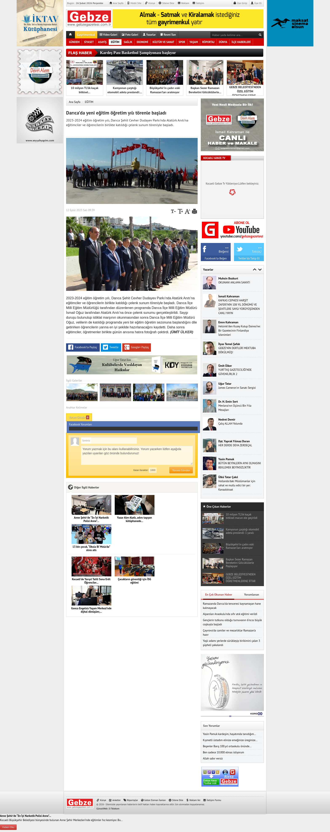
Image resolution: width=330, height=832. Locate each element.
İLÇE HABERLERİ (241, 42)
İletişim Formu (212, 800)
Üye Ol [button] (256, 3)
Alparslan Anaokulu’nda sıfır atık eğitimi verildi (230, 614)
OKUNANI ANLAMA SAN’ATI (234, 282)
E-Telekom (114, 808)
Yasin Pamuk (226, 459)
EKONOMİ (142, 42)
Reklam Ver (193, 800)
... (227, 246)
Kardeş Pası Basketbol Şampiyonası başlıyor (138, 52)
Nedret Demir (226, 419)
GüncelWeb (101, 808)
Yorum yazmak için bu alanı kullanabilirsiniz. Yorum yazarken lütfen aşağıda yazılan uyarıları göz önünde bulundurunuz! (137, 455)
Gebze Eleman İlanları (153, 800)
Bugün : (86, 3)
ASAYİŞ (102, 42)
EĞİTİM (115, 42)
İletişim (198, 3)
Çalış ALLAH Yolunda (230, 423)
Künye (150, 3)
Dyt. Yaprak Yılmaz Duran (234, 441)
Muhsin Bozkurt (228, 278)
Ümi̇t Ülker (225, 366)
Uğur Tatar (224, 384)
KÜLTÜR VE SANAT (163, 42)
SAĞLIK (128, 42)
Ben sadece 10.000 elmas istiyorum (223, 752)
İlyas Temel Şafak (229, 344)
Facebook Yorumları (133, 426)
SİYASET (89, 42)
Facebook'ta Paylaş (83, 347)
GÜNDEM (74, 42)
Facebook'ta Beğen (216, 258)
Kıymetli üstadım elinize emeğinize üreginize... (230, 740)
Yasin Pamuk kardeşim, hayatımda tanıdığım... (229, 734)
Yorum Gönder (79, 417)
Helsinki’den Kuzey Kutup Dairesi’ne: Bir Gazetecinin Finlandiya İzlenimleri (239, 331)
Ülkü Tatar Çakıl (228, 477)
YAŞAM (194, 42)
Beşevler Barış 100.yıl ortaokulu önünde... (227, 746)
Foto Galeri (130, 34)
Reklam (183, 3)
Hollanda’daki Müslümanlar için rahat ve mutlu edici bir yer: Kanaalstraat (236, 485)
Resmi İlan (168, 34)
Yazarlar (149, 34)
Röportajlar (130, 800)
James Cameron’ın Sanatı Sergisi (237, 388)
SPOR (182, 42)
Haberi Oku (8, 827)
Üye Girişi (240, 3)
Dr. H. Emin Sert (228, 401)
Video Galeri (108, 34)
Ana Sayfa (116, 3)
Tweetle (111, 347)
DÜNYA (223, 42)
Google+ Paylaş (136, 347)
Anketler (115, 800)
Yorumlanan (251, 594)
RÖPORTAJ (208, 42)
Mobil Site (134, 3)
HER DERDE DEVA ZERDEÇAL (235, 445)
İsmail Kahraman (228, 296)
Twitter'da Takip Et (249, 258)
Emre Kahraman (228, 322)
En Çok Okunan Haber (218, 594)
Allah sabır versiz (213, 758)
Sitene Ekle (166, 3)
